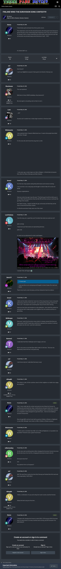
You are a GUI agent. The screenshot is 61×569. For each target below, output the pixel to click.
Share (44, 17)
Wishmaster (9, 130)
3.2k (9, 100)
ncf (9, 66)
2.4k (9, 462)
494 (9, 194)
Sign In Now (43, 552)
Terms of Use (6, 567)
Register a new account (18, 552)
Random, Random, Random (22, 18)
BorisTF (9, 277)
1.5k (9, 123)
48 (9, 38)
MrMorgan (9, 318)
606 (9, 79)
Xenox (10, 16)
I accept (54, 566)
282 (9, 291)
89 (9, 228)
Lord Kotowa (9, 215)
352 (9, 144)
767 (9, 332)
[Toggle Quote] (19, 281)
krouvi (9, 180)
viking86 (9, 379)
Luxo (9, 110)
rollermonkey (9, 448)
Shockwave (9, 86)
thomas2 (9, 338)
